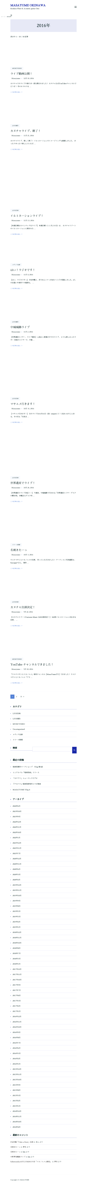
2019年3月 (17, 916)
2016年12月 (17, 1016)
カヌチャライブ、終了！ (25, 131)
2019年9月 (17, 901)
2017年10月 (17, 980)
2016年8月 (17, 1037)
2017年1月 (17, 1011)
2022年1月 (16, 837)
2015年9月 (17, 1085)
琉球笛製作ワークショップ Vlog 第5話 (28, 767)
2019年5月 (17, 911)
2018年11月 (17, 938)
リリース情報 (16, 544)
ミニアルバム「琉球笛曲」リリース (26, 772)
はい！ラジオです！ (22, 270)
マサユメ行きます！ (22, 404)
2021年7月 (17, 853)
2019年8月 (17, 906)
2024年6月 (16, 806)
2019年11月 (17, 890)
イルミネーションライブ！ (27, 215)
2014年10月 (17, 1122)
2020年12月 (17, 859)
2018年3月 (17, 959)
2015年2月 (16, 1101)
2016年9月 (17, 1032)
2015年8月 (17, 1090)
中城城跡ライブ (20, 327)
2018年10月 (17, 943)
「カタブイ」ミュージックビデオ (25, 778)
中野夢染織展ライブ (17, 1157)
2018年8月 (17, 948)
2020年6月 (16, 869)
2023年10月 (17, 811)
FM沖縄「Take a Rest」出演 (21, 1142)
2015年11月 (17, 1074)
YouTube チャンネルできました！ (32, 664)
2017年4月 (17, 995)
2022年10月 (17, 832)
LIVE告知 (15, 210)
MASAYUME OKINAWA (28, 5)
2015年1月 (17, 1106)
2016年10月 (17, 1027)
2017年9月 (17, 985)
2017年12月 (17, 969)
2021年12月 (17, 843)
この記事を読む (15, 92)
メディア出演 (16, 264)
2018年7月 (17, 953)
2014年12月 (17, 1111)
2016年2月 (16, 1058)
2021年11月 (17, 848)
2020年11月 (17, 864)
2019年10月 (17, 895)
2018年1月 (17, 964)
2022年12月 (17, 822)
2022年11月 (17, 827)
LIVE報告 (15, 125)
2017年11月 (17, 974)
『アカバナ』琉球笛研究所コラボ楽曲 (27, 784)
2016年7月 (17, 1043)
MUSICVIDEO (17, 68)
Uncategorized (19, 729)
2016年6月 (17, 1048)
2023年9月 (17, 816)
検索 (15, 748)
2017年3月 (17, 1001)
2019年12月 (17, 885)
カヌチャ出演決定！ (22, 607)
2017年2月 (17, 1006)
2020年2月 (16, 880)
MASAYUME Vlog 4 (21, 790)
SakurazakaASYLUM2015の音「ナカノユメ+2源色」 (31, 1161)
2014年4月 (17, 1127)
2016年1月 (17, 1064)
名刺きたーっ (18, 550)
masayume (15, 78)
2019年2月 (16, 922)
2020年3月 (17, 874)
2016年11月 (17, 1022)
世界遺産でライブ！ (22, 483)
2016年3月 (17, 1053)
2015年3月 (17, 1095)
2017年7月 (17, 990)
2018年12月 (17, 932)
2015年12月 (17, 1069)
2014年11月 (17, 1116)
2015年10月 (17, 1080)
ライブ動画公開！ (21, 73)
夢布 (24, 1147)
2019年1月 (17, 927)
